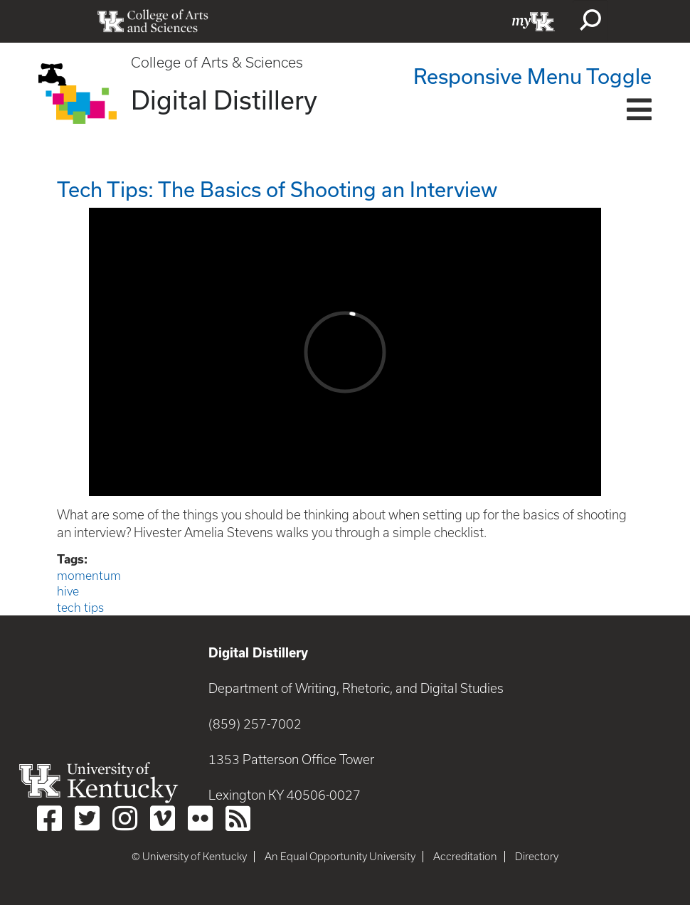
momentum (89, 575)
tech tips (80, 607)
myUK (533, 21)
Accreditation (465, 856)
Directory (536, 856)
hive (68, 591)
